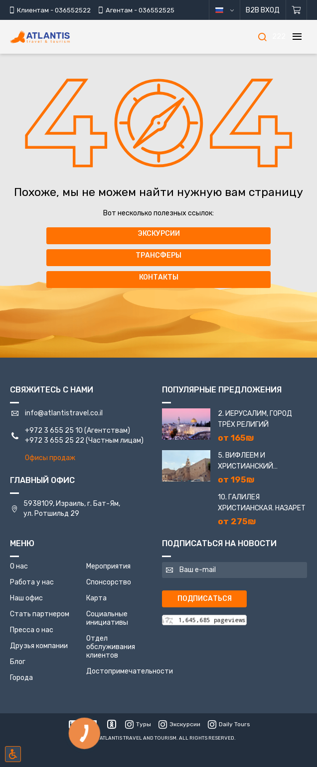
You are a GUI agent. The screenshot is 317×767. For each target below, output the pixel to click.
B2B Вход (262, 10)
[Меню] (297, 37)
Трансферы (158, 255)
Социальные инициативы (107, 618)
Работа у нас (32, 582)
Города (21, 677)
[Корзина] (296, 10)
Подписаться (204, 598)
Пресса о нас (31, 630)
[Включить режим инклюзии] (13, 754)
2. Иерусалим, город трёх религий (255, 419)
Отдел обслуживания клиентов (110, 647)
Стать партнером (39, 614)
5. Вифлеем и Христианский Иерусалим (245, 461)
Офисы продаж (50, 458)
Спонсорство (108, 582)
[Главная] (55, 37)
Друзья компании (39, 646)
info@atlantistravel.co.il (64, 413)
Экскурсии (159, 233)
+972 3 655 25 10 (54, 430)
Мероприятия (108, 566)
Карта (96, 598)
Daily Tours (229, 724)
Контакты (158, 277)
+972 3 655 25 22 (54, 440)
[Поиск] (262, 37)
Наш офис (26, 598)
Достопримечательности (129, 671)
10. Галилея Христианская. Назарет (262, 502)
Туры (138, 724)
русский (231, 10)
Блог (17, 662)
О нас (19, 566)
